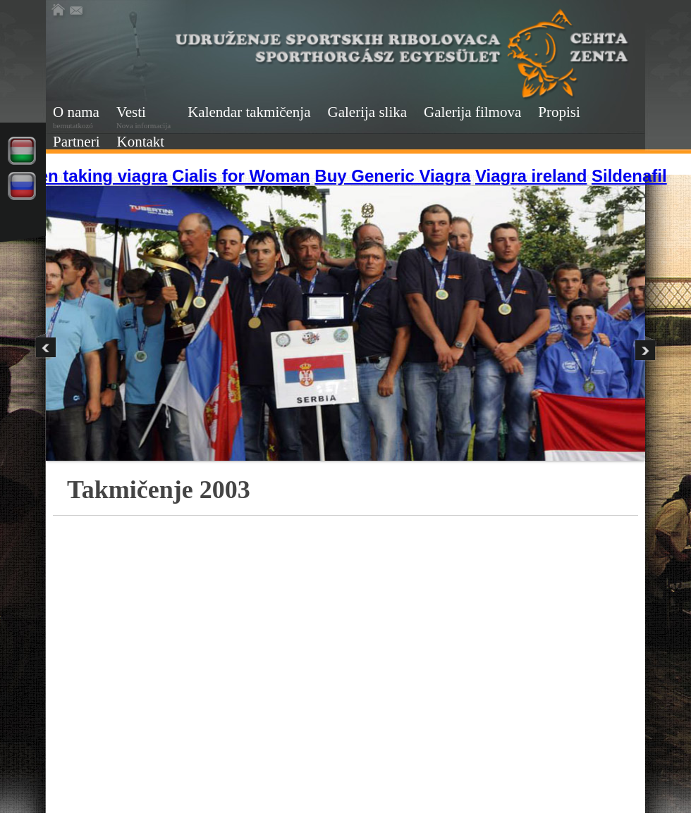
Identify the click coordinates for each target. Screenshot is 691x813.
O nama (76, 117)
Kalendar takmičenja (249, 112)
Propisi (559, 112)
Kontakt (140, 141)
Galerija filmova (472, 112)
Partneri (76, 141)
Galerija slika (368, 112)
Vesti (143, 117)
